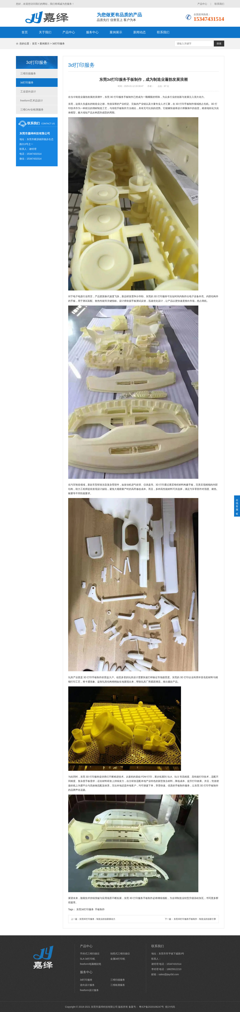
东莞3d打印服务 (85, 909)
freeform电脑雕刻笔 (90, 964)
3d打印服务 (58, 43)
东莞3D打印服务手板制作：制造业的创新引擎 (194, 919)
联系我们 (219, 3)
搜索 (219, 43)
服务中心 (92, 32)
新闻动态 (139, 32)
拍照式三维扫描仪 (120, 953)
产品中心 (202, 3)
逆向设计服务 (87, 985)
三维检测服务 (117, 985)
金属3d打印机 (117, 958)
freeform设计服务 (89, 990)
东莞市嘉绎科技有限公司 (104, 1006)
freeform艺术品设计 (31, 100)
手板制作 (100, 909)
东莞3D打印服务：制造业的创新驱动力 (97, 919)
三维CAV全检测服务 (32, 109)
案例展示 (116, 32)
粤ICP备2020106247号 (151, 1006)
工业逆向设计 (28, 91)
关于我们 (45, 32)
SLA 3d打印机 (87, 958)
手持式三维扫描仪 (89, 953)
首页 (25, 32)
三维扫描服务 (28, 73)
